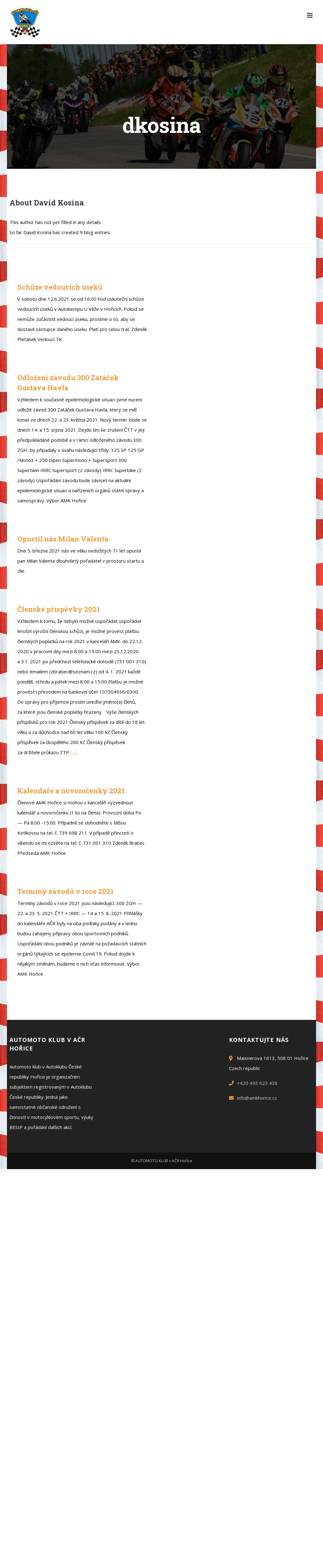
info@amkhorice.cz (257, 1098)
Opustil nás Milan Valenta (63, 538)
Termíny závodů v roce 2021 (65, 891)
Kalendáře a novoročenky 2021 (71, 790)
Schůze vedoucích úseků (60, 287)
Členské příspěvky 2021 (58, 609)
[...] (73, 752)
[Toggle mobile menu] (310, 15)
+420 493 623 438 (257, 1083)
